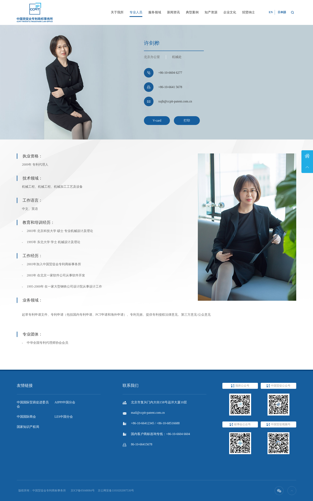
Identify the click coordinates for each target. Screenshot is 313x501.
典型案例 (192, 12)
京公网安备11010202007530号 (116, 490)
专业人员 (136, 12)
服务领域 (154, 12)
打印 (187, 120)
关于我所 (117, 12)
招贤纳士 (248, 12)
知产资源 (211, 12)
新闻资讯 (173, 12)
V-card (157, 120)
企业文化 (229, 12)
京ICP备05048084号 (83, 490)
